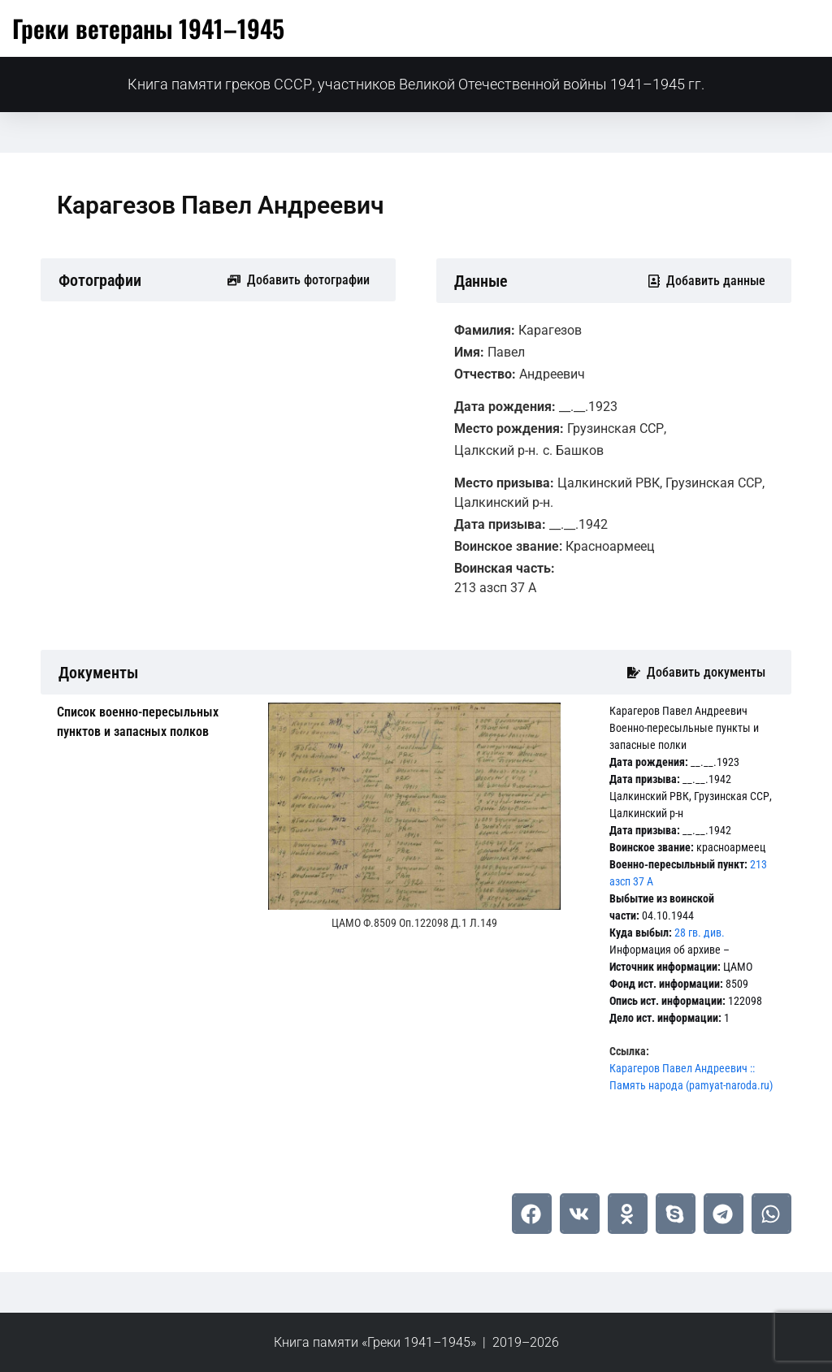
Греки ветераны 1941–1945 (148, 28)
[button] (532, 1213)
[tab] (150, 722)
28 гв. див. (699, 932)
